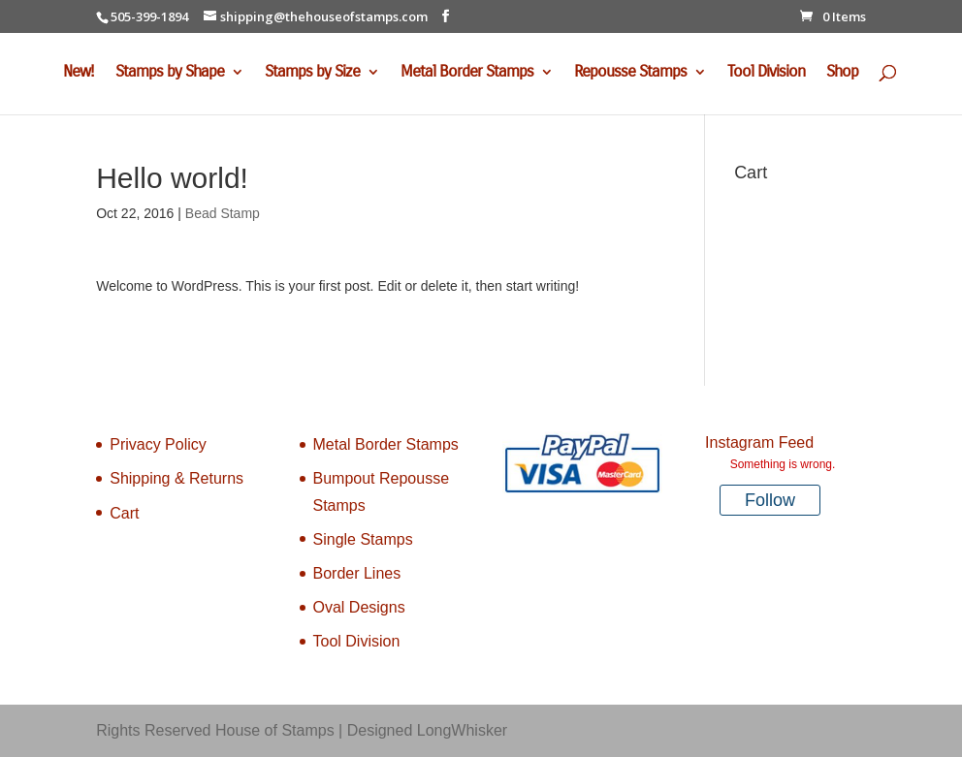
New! (78, 73)
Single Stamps (363, 539)
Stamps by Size (312, 73)
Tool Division (766, 73)
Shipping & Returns (176, 478)
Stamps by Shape (169, 73)
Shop (842, 73)
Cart (124, 513)
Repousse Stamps (630, 73)
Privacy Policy (158, 444)
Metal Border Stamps (467, 73)
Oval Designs (359, 607)
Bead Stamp (222, 213)
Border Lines (357, 573)
